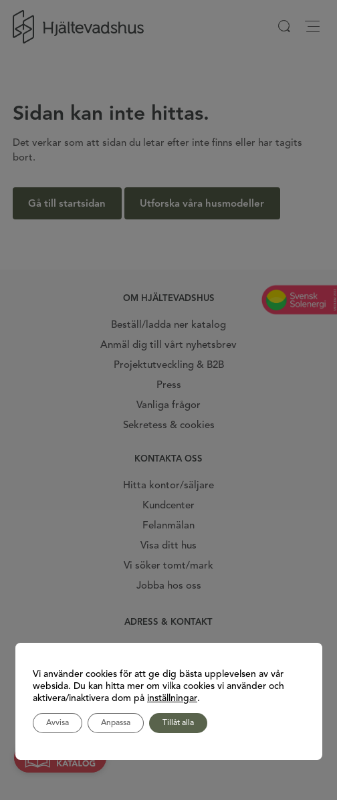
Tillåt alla (178, 723)
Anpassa (115, 723)
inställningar (172, 698)
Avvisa (57, 723)
